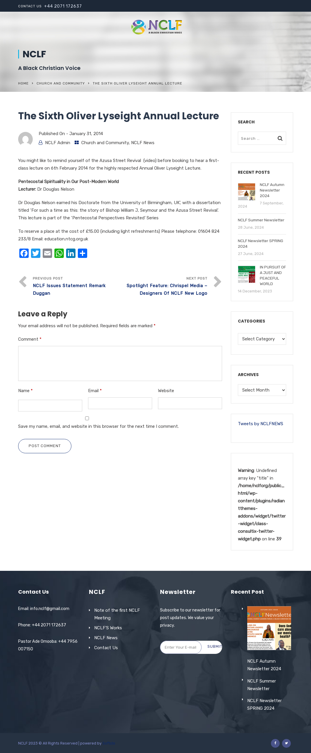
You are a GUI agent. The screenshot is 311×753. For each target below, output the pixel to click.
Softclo (108, 743)
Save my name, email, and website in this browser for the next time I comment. (98, 426)
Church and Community (61, 83)
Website (166, 390)
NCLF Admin (57, 142)
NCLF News (142, 142)
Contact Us (106, 647)
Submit (214, 646)
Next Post (163, 286)
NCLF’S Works (108, 627)
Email (95, 390)
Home (23, 83)
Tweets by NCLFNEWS (260, 423)
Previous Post (76, 286)
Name (25, 390)
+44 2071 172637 (63, 6)
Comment (30, 339)
